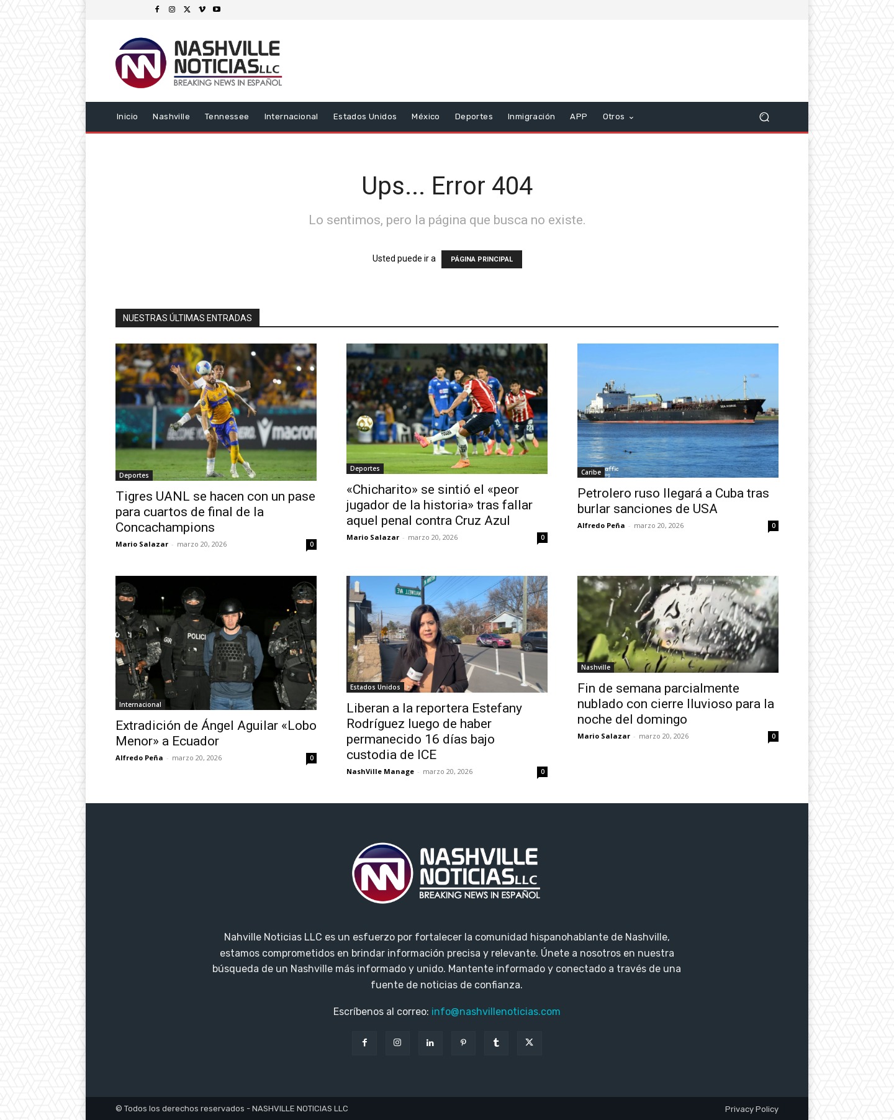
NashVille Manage (380, 771)
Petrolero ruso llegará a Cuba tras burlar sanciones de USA (673, 501)
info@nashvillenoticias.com (496, 1012)
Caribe (591, 472)
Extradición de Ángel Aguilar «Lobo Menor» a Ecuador (216, 733)
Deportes (134, 475)
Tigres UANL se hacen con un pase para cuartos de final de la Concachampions (215, 512)
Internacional (140, 704)
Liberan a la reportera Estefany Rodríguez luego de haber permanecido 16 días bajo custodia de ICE (434, 731)
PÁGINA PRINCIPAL (482, 259)
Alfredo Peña (601, 525)
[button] (764, 117)
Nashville (595, 667)
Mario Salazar (141, 544)
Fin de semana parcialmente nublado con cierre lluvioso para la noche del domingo (675, 704)
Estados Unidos (375, 687)
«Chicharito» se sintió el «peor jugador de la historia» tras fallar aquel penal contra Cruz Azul (439, 505)
